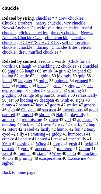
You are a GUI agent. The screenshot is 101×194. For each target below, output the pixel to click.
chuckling (46, 66)
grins (57, 85)
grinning (23, 85)
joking (7, 76)
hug (92, 124)
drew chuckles (70, 18)
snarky (76, 124)
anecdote (43, 148)
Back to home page (18, 172)
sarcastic (54, 90)
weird (7, 153)
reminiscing (32, 119)
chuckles (43, 18)
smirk (47, 71)
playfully (77, 114)
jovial (88, 143)
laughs (30, 71)
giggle (13, 71)
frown (46, 124)
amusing (38, 134)
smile (24, 76)
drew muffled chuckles (38, 52)
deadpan (47, 100)
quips (43, 80)
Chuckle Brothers (17, 23)
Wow (56, 153)
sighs (79, 100)
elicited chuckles (33, 32)
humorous (76, 134)
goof (25, 148)
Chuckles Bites (65, 47)
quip (81, 76)
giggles (74, 85)
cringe (28, 95)
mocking (89, 153)
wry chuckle (74, 23)
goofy (55, 105)
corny (57, 143)
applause (84, 119)
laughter (25, 80)
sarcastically (86, 95)
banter (24, 105)
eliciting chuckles (63, 28)
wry (61, 124)
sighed (7, 163)
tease (58, 139)
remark (8, 148)
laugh (26, 66)
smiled (34, 90)
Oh (10, 158)
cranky (8, 139)
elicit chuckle (56, 37)
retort (12, 129)
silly (20, 134)
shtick (44, 114)
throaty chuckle (64, 32)
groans (90, 105)
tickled (28, 124)
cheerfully (77, 139)
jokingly (64, 76)
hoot (39, 105)
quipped (62, 80)
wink (64, 100)
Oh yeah (28, 110)
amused (8, 119)
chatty (25, 139)
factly (45, 129)
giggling (9, 95)
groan (45, 95)
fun (77, 129)
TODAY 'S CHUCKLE (39, 42)
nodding (9, 124)
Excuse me (76, 158)
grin (62, 71)
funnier (24, 153)
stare (41, 153)
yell (67, 119)
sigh (11, 110)
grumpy (26, 158)
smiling (74, 90)
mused (27, 114)
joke (6, 85)
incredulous (72, 110)
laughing (43, 76)
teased (28, 129)
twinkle (63, 95)
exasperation (50, 158)
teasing (23, 143)
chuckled (90, 66)
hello (71, 153)
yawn (53, 119)
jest (10, 100)
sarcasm (49, 110)
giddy (56, 134)
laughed (79, 71)
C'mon (84, 148)
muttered (64, 148)
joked (7, 80)
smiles (72, 105)
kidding (26, 100)
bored (42, 139)
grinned (81, 80)
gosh (73, 143)
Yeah (6, 143)
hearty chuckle (48, 23)
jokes (41, 85)
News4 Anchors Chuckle (23, 28)
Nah (59, 114)
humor (62, 129)
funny (7, 105)
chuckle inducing (33, 47)
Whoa (41, 143)
